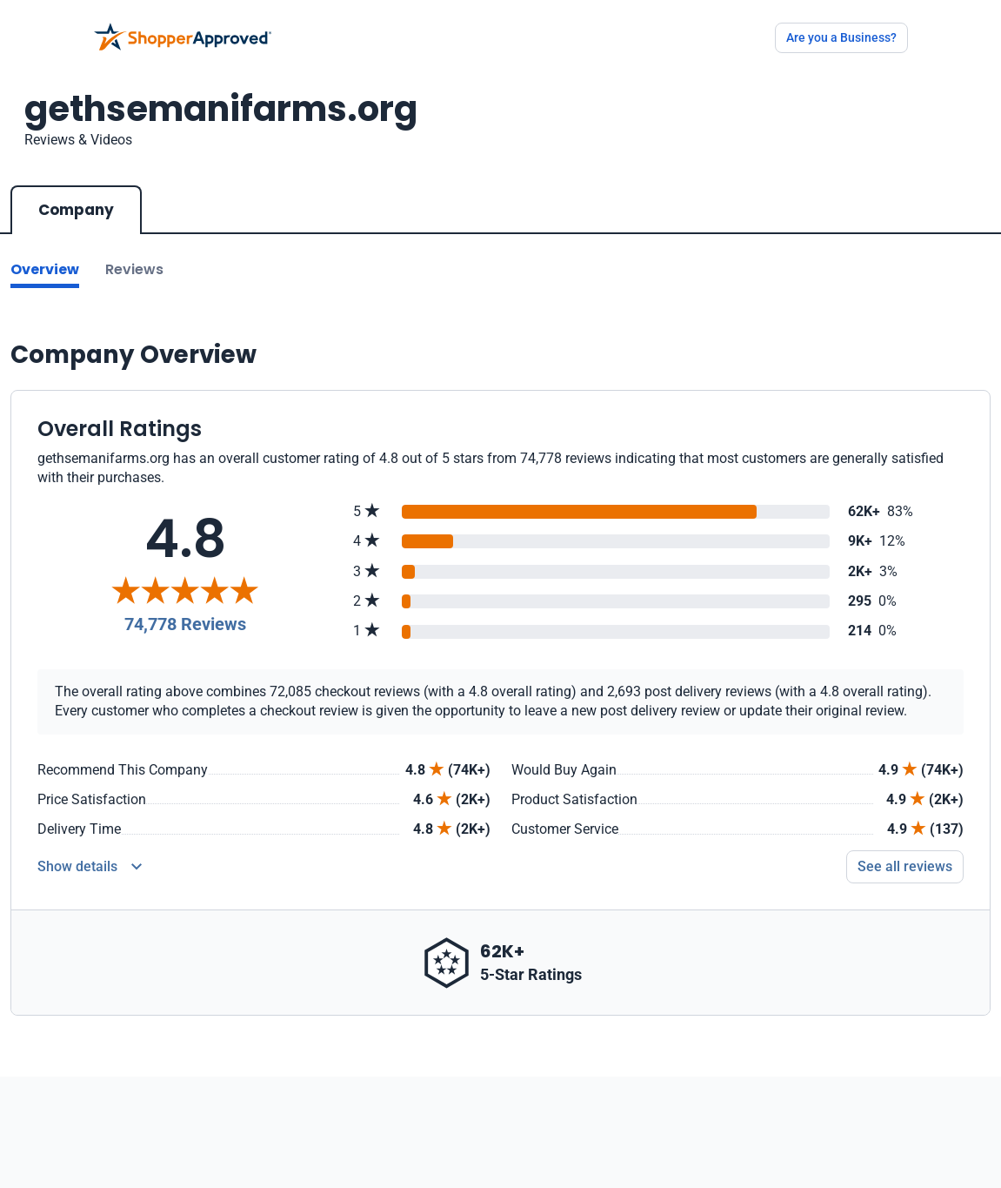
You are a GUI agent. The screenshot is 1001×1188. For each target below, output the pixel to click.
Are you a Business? (841, 37)
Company (76, 209)
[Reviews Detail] (89, 866)
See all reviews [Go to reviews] (905, 866)
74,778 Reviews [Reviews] (185, 624)
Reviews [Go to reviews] (134, 269)
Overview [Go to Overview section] (44, 269)
